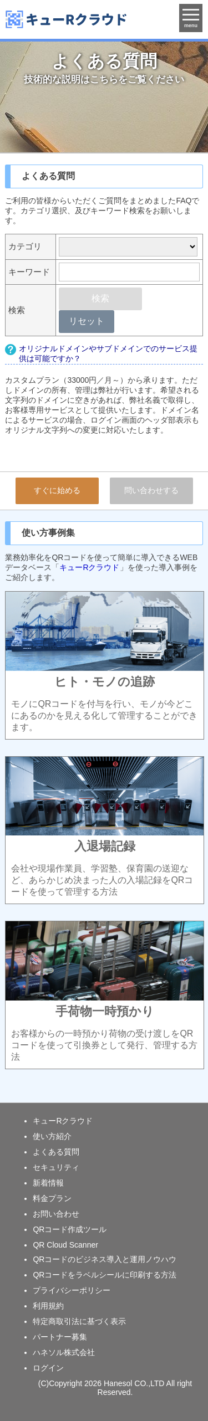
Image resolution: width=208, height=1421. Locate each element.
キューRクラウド (89, 567)
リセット (86, 321)
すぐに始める (57, 490)
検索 (100, 298)
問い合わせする (151, 490)
